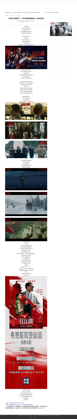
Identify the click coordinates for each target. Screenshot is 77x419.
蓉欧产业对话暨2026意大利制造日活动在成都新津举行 (59, 56)
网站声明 (25, 415)
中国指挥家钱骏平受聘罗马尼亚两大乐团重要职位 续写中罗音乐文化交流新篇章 (61, 45)
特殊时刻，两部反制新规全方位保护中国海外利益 (58, 53)
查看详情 (18, 15)
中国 (46, 4)
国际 (49, 4)
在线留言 (35, 415)
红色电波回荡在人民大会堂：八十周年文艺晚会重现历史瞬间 (21, 404)
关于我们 (20, 415)
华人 (52, 4)
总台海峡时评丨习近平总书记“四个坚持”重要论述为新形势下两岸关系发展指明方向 (61, 61)
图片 (67, 4)
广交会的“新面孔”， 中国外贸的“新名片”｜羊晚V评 (59, 54)
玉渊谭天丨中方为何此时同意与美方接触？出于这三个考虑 (60, 69)
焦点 (39, 4)
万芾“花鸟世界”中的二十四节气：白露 (16, 403)
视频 (71, 4)
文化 (55, 4)
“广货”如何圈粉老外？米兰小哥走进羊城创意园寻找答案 (60, 59)
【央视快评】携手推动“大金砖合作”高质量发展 (58, 79)
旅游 (59, 4)
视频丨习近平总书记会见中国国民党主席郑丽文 (59, 42)
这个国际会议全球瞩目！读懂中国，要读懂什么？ (58, 74)
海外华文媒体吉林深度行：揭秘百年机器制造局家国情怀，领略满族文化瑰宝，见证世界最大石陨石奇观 (61, 81)
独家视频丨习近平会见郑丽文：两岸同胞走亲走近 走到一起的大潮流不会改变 (61, 44)
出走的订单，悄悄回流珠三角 (55, 51)
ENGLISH (63, 4)
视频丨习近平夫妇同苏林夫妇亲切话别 (57, 39)
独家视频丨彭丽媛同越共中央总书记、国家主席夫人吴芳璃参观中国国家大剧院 (26, 12)
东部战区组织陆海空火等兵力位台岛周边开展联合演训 (59, 73)
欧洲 (43, 4)
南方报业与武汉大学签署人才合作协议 (57, 76)
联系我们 (30, 415)
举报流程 (57, 415)
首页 (36, 4)
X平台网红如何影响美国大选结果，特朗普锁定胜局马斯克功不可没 (61, 78)
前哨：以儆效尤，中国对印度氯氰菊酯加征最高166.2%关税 (60, 71)
